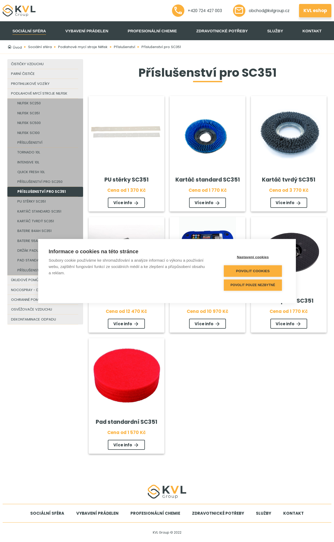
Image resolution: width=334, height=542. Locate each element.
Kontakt (312, 31)
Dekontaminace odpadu (33, 319)
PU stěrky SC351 (31, 201)
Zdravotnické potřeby (222, 31)
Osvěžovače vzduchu (31, 309)
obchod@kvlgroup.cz (261, 10)
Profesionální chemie (152, 31)
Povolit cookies (253, 271)
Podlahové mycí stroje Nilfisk (83, 46)
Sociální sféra (29, 31)
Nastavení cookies (254, 257)
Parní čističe (23, 73)
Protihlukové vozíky (30, 83)
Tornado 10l (28, 152)
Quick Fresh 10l (31, 171)
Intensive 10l (28, 162)
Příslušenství (124, 46)
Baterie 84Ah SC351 (34, 230)
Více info (126, 203)
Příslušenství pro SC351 (161, 46)
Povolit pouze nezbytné (253, 285)
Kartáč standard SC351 (39, 211)
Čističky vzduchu (27, 63)
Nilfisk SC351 (28, 113)
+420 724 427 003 (197, 10)
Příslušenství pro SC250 (40, 181)
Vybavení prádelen (86, 31)
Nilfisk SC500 (29, 122)
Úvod (14, 47)
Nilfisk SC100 (28, 132)
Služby (275, 31)
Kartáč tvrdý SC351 (35, 221)
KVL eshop (315, 10)
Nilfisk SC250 (29, 103)
